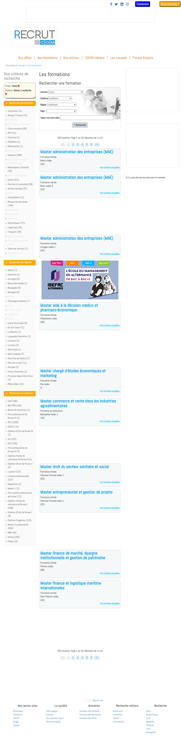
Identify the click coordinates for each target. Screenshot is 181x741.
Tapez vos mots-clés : (50, 117)
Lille (148, 728)
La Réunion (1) (14, 331)
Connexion (142, 4)
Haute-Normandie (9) (17, 323)
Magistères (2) (14, 484)
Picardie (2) (13, 367)
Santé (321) (13, 179)
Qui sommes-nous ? (55, 718)
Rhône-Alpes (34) (16, 384)
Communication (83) (17, 128)
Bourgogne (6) (14, 287)
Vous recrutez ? (170, 4)
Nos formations (47, 58)
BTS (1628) (13, 422)
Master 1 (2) (13, 488)
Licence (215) (14, 471)
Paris (148, 711)
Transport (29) (14, 231)
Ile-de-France (152, 714)
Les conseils (118, 58)
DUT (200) (12, 443)
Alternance (18, 711)
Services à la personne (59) (20, 184)
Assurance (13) (15, 110)
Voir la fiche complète (109, 167)
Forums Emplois (143, 58)
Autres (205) (14, 537)
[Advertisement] (80, 219)
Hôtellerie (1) (14, 141)
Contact (50, 714)
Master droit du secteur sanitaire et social (74, 466)
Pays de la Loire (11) (17, 362)
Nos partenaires (53, 721)
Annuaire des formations (90, 714)
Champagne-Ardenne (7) (19, 301)
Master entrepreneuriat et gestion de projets (76, 492)
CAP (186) (12, 401)
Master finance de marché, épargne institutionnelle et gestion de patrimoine (72, 555)
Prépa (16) (13, 541)
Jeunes (16, 725)
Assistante (118, 711)
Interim (16, 718)
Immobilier (117, 714)
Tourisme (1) (14, 137)
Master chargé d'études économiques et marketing (73, 373)
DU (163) (12, 439)
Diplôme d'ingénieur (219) (19, 520)
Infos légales (52, 711)
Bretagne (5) (13, 292)
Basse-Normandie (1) (17, 283)
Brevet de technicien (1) (19, 409)
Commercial (118, 721)
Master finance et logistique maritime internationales (70, 585)
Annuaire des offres (88, 718)
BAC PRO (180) (15, 405)
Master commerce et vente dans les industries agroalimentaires (78, 403)
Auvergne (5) (14, 278)
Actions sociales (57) (17, 188)
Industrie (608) (15, 155)
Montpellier (151, 732)
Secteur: (44, 92)
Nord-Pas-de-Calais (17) (19, 358)
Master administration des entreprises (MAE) (76, 151)
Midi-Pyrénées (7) (16, 353)
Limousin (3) (13, 340)
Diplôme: (44, 98)
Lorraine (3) (13, 345)
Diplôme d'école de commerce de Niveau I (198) (18, 504)
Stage (15, 721)
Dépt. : (43, 111)
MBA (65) (12, 532)
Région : (43, 104)
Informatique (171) (16, 223)
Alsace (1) (12, 270)
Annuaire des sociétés (89, 711)
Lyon (148, 718)
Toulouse (150, 725)
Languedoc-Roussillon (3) (19, 336)
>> (97, 144)
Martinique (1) (14, 349)
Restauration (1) (15, 146)
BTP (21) (12, 133)
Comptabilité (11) (16, 197)
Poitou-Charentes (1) (17, 371)
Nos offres (24, 58)
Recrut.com (98, 700)
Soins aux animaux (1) (18, 248)
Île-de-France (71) (16, 327)
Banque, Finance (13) (17, 115)
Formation (17, 714)
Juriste (116, 718)
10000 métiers (94, 58)
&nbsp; (90, 15)
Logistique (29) (15, 227)
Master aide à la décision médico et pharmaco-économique (69, 308)
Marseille (150, 721)
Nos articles (71, 58)
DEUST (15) (13, 426)
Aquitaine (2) (14, 274)
